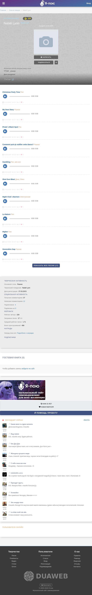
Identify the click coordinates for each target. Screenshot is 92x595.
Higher (5, 232)
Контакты (77, 566)
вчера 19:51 (4, 469)
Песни (9, 79)
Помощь (77, 558)
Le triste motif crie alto (18, 512)
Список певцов (14, 10)
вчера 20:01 (4, 459)
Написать (46, 57)
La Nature (6, 214)
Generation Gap (8, 249)
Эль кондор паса (17, 502)
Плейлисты (14, 558)
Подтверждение (45, 566)
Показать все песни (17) (46, 265)
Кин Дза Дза (15, 444)
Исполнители (45, 555)
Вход (45, 561)
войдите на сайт (28, 369)
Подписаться (44, 62)
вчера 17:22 (4, 479)
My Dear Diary (8, 110)
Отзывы (77, 564)
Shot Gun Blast (8, 179)
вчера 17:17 (4, 498)
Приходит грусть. (17, 483)
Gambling (6, 162)
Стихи (14, 564)
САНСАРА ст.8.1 (17, 473)
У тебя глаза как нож (18, 463)
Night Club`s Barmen (10, 197)
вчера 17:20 (4, 489)
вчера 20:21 (4, 440)
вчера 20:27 (4, 430)
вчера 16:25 (4, 508)
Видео (14, 561)
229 (27, 18)
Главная (3, 10)
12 (24, 301)
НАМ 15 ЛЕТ (46, 404)
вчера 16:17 (4, 518)
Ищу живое (15, 434)
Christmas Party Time (11, 92)
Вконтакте (46, 585)
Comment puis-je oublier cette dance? (18, 144)
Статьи (45, 558)
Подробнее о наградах (25, 333)
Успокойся (14, 493)
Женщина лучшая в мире (20, 453)
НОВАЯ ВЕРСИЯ (46, 407)
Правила (77, 555)
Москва (12, 71)
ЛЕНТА (87, 420)
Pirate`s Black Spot (10, 127)
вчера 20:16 (4, 449)
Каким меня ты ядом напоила (22, 424)
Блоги (14, 566)
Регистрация (45, 564)
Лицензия (77, 561)
